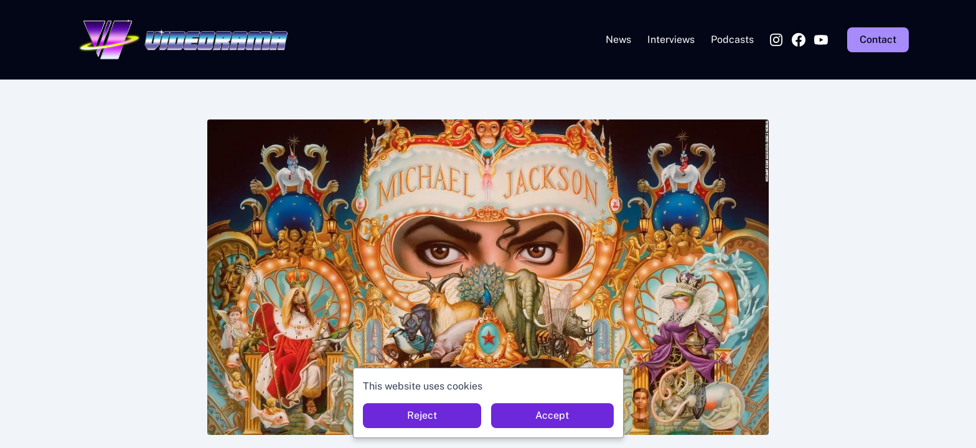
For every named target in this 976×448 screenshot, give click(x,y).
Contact (878, 39)
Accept (552, 415)
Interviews (671, 39)
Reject (422, 415)
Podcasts (732, 39)
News (618, 39)
